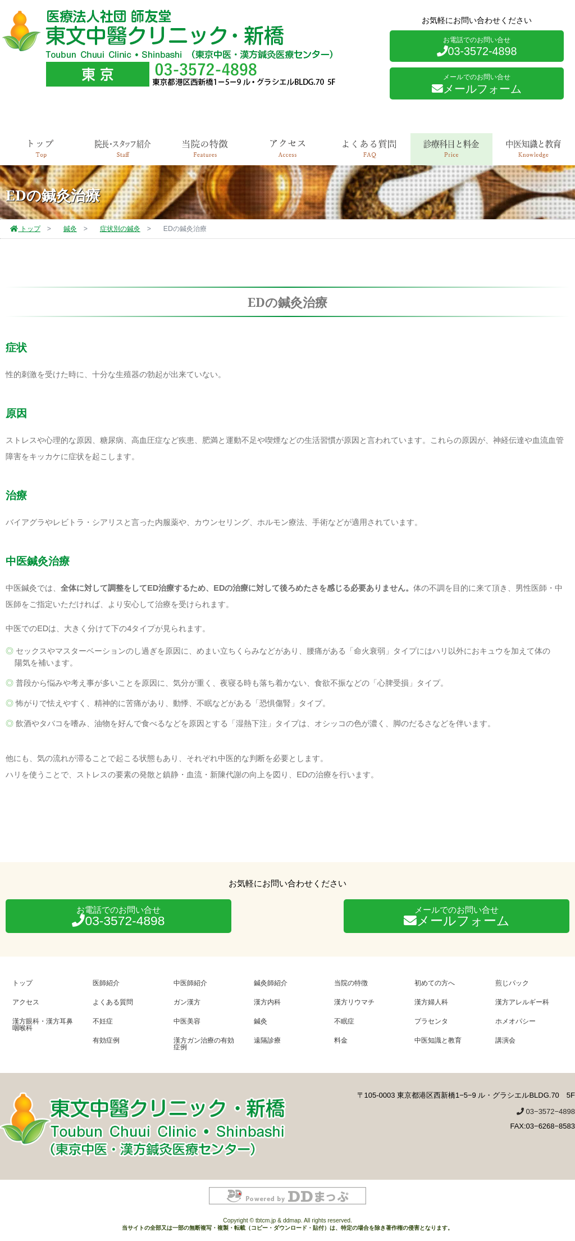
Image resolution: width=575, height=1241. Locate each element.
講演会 (505, 1040)
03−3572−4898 (546, 1111)
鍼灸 (260, 1021)
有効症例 (106, 1040)
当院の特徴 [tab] (205, 148)
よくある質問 (369, 148)
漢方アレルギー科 (522, 1002)
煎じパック (512, 982)
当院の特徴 (351, 982)
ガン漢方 (187, 1002)
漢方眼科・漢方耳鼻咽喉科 (42, 1024)
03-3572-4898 (477, 47)
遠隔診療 (267, 1040)
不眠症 (344, 1021)
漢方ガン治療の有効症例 (204, 1043)
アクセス (287, 148)
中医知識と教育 (533, 148)
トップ (41, 148)
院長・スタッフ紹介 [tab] (123, 148)
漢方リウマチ (354, 1002)
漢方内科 (267, 1002)
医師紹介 (106, 982)
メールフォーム (477, 84)
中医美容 (187, 1021)
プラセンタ (431, 1021)
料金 (341, 1040)
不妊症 (103, 1021)
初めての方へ (434, 982)
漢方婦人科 (431, 1002)
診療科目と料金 (451, 148)
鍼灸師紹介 (271, 982)
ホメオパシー (515, 1021)
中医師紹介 (190, 982)
